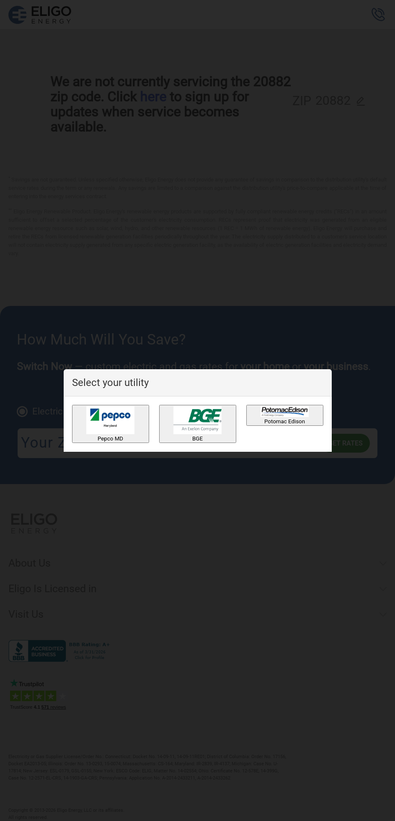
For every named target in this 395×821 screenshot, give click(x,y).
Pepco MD (110, 423)
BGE (197, 423)
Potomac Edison (285, 415)
